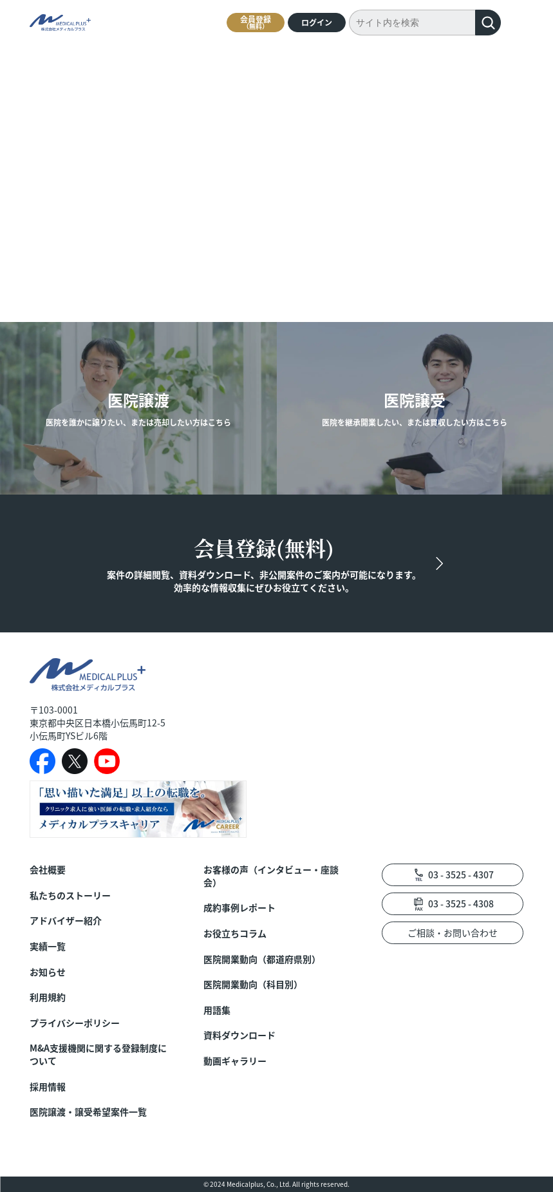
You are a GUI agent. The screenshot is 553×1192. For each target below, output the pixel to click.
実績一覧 (48, 946)
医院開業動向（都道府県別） (262, 959)
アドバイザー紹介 (66, 920)
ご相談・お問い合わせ (453, 932)
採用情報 (48, 1087)
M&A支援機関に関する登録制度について (98, 1054)
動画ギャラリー (235, 1061)
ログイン (316, 22)
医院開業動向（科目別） (253, 984)
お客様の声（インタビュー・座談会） (271, 876)
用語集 (216, 1010)
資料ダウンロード (239, 1035)
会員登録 (255, 22)
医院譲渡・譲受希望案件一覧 (88, 1112)
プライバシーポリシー (75, 1023)
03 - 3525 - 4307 (461, 874)
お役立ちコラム (235, 933)
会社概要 (48, 870)
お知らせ (48, 972)
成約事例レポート (239, 908)
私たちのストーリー (70, 895)
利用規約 (48, 997)
